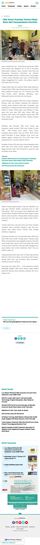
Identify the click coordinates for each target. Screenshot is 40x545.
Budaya (33, 6)
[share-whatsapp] (21, 338)
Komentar (20, 342)
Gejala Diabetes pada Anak (13, 465)
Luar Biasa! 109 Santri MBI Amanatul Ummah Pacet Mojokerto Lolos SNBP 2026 (13, 450)
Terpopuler (11, 6)
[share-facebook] (15, 338)
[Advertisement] (20, 10)
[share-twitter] (18, 338)
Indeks (19, 6)
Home (4, 6)
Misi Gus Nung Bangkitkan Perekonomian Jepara (20, 322)
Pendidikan (6, 328)
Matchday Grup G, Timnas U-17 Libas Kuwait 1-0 (15, 457)
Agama (26, 6)
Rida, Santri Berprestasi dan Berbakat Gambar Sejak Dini (14, 474)
